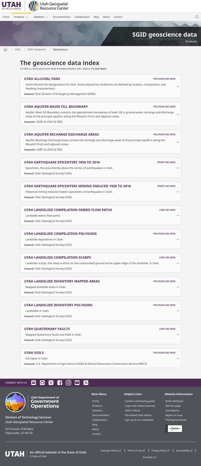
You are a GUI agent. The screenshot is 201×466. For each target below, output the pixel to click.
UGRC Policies (132, 410)
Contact (118, 16)
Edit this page (173, 405)
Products (21, 16)
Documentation (61, 16)
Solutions (41, 16)
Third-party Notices (176, 419)
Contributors (173, 410)
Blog (96, 16)
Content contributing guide (140, 401)
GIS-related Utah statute (138, 415)
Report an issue (174, 415)
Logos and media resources (140, 405)
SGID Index (100, 68)
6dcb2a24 (177, 401)
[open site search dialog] (197, 17)
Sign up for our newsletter (139, 419)
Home (6, 16)
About (106, 16)
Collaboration (82, 16)
